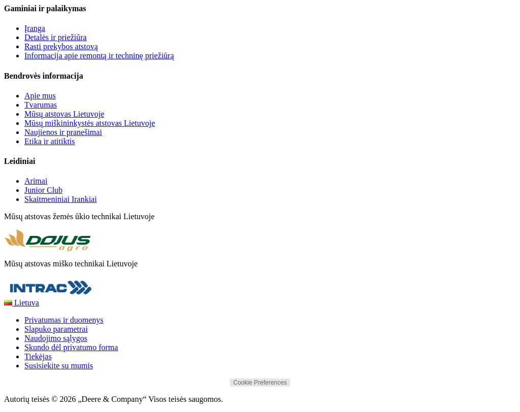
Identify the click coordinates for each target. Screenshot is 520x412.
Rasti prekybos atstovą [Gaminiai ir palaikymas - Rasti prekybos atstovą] (61, 46)
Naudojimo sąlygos (55, 338)
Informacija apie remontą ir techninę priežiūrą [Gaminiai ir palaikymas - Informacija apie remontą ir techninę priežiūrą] (99, 55)
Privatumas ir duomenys (64, 320)
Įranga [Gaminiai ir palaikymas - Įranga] (34, 28)
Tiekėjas (38, 356)
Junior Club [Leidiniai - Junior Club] (43, 190)
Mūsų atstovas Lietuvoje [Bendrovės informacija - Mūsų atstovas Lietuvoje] (64, 114)
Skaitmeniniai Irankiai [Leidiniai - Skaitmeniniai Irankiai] (60, 199)
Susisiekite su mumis (58, 365)
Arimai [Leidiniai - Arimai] (35, 181)
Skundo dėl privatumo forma (71, 347)
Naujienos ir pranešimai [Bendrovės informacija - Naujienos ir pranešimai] (63, 132)
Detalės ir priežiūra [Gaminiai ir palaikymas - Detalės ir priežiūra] (55, 37)
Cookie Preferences (259, 382)
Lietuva (21, 302)
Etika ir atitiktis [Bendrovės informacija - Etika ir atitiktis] (49, 141)
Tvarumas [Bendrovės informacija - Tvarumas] (40, 104)
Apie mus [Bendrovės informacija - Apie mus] (40, 95)
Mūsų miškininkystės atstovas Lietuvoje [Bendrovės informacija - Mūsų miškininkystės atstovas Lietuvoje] (89, 123)
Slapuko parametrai (56, 329)
